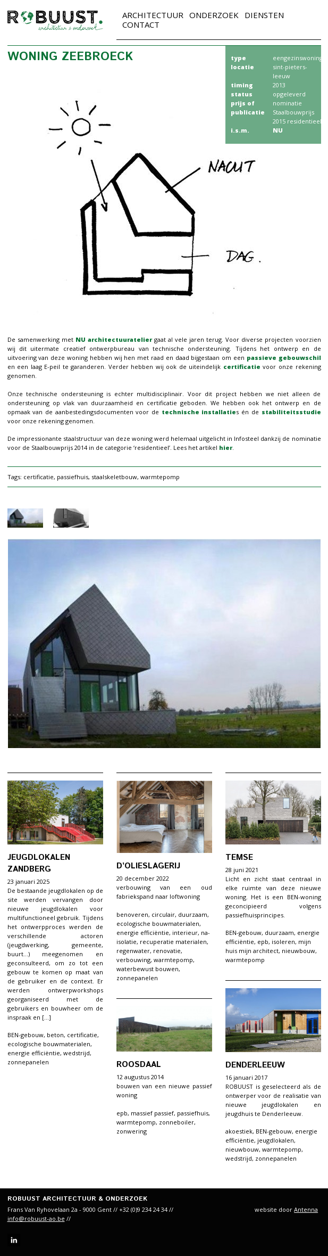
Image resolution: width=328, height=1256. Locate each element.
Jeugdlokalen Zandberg (38, 863)
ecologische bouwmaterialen (48, 1044)
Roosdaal (138, 1064)
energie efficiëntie (33, 1053)
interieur (185, 933)
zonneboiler (176, 1122)
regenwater (133, 951)
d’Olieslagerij (148, 866)
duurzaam (192, 914)
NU (278, 130)
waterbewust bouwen (147, 969)
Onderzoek (214, 15)
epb (262, 942)
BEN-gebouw (25, 1035)
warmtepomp (160, 477)
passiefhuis (72, 477)
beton (55, 1035)
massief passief (152, 1113)
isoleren (283, 942)
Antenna (306, 1209)
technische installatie (199, 412)
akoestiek (239, 1131)
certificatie (243, 367)
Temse (239, 857)
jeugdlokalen (275, 1140)
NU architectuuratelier (113, 339)
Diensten (264, 15)
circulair (163, 914)
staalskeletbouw (114, 477)
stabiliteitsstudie (291, 412)
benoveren (132, 914)
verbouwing (133, 960)
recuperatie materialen (173, 942)
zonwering (131, 1131)
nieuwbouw (298, 951)
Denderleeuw (255, 1065)
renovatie (167, 951)
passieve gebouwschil (284, 358)
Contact (140, 24)
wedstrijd (76, 1053)
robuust (55, 20)
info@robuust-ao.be (36, 1218)
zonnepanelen (28, 1062)
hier (225, 447)
